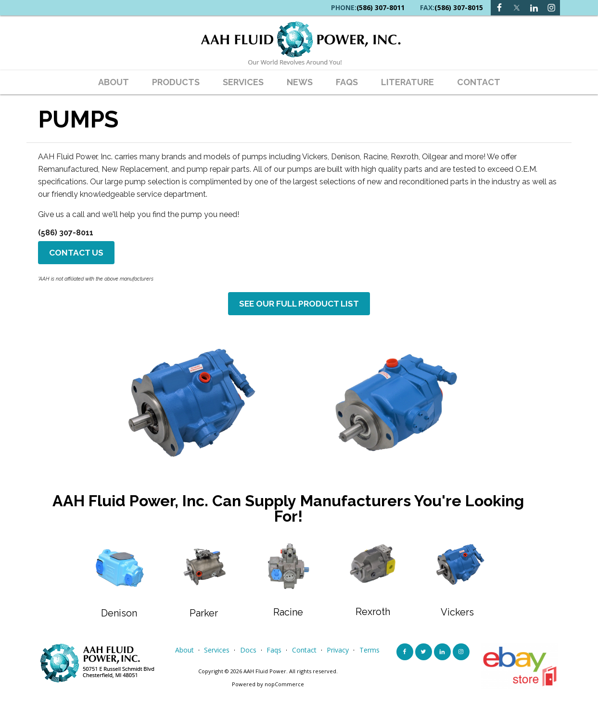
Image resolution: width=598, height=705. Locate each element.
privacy (338, 653)
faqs (347, 82)
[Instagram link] (534, 7)
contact (478, 82)
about (113, 82)
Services (243, 82)
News (300, 82)
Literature (407, 82)
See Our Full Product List (299, 306)
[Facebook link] (499, 7)
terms (369, 653)
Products (176, 82)
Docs (248, 653)
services (216, 653)
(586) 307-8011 (380, 8)
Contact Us (77, 253)
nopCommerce (284, 687)
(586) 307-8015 (458, 8)
